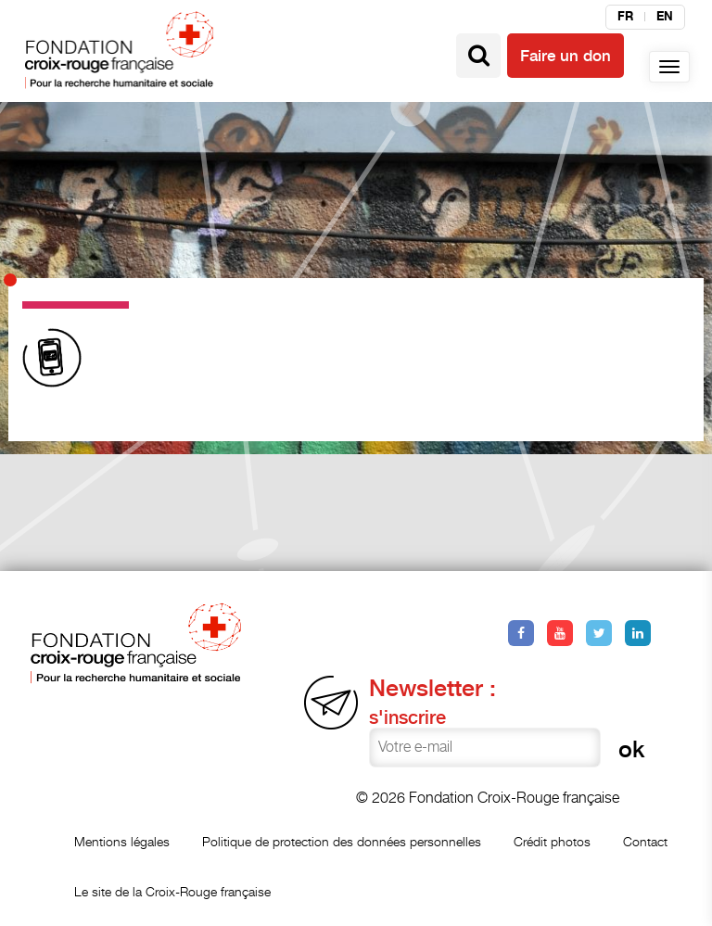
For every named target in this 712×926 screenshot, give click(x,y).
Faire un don (565, 55)
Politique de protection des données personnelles (341, 841)
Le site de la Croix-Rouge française (172, 891)
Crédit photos (552, 841)
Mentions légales (122, 841)
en (664, 16)
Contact (645, 841)
